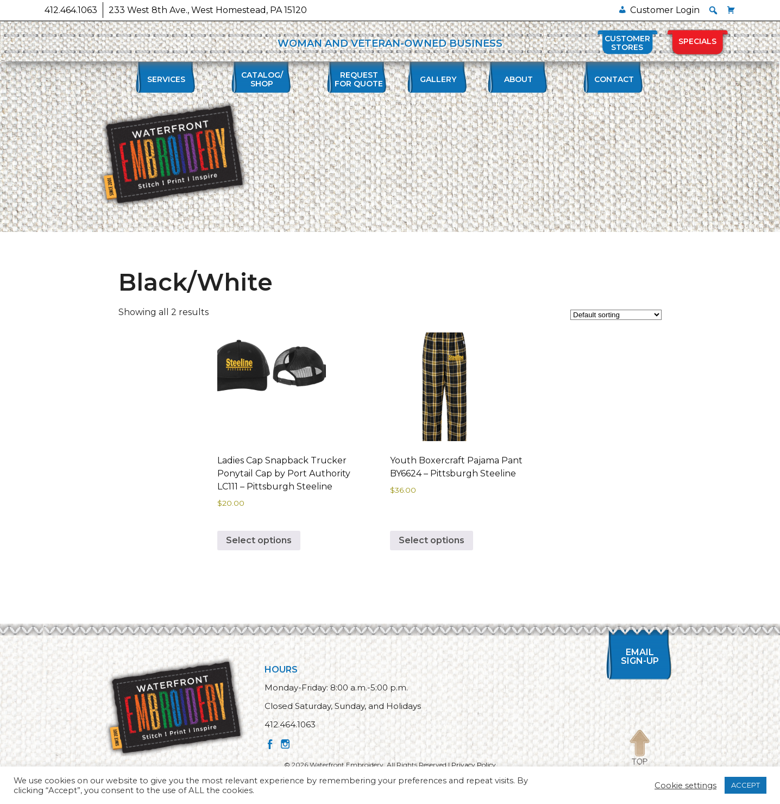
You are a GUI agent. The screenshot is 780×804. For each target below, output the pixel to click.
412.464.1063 (71, 10)
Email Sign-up (640, 656)
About (518, 79)
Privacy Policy (473, 765)
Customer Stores (627, 43)
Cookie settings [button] (685, 785)
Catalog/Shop (262, 79)
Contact (614, 79)
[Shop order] (616, 315)
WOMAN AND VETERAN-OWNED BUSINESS (390, 43)
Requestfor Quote (359, 79)
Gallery (438, 79)
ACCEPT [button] (745, 785)
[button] (713, 10)
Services (166, 79)
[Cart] (731, 10)
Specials (697, 41)
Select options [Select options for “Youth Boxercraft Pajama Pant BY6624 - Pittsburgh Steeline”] (431, 540)
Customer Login (665, 10)
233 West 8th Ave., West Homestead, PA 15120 (208, 10)
